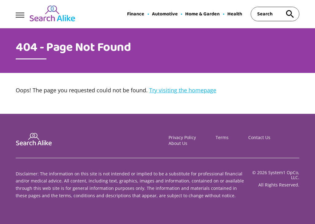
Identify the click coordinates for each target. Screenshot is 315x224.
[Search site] (290, 14)
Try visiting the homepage (182, 90)
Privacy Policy (182, 137)
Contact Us (259, 137)
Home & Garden (202, 14)
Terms (222, 137)
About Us (178, 143)
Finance (135, 14)
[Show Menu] (20, 13)
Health (234, 14)
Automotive (165, 14)
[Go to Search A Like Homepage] (52, 14)
